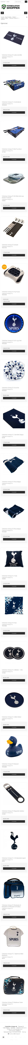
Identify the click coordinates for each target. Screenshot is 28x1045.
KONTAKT (3, 1)
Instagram (17, 1033)
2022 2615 (23, 1027)
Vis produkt (14, 65)
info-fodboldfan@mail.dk (16, 1029)
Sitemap (24, 1032)
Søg (26, 1)
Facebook (11, 1033)
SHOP (7, 1)
